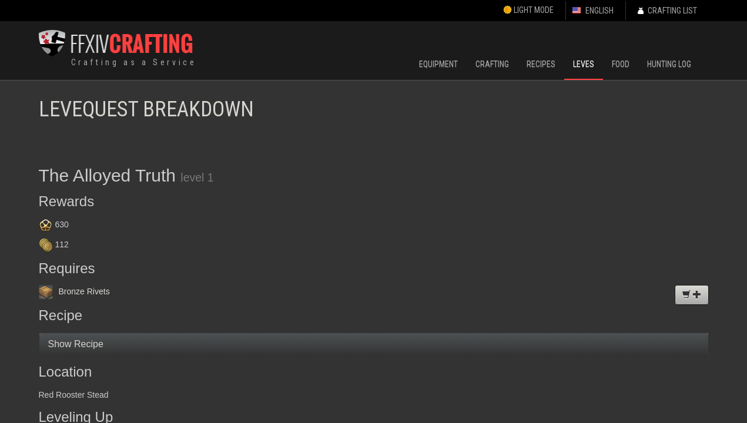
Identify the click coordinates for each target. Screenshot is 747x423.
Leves (583, 64)
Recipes (541, 64)
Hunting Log (669, 64)
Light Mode (528, 10)
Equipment (438, 64)
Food (620, 64)
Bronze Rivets (74, 291)
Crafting (492, 64)
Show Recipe (75, 344)
